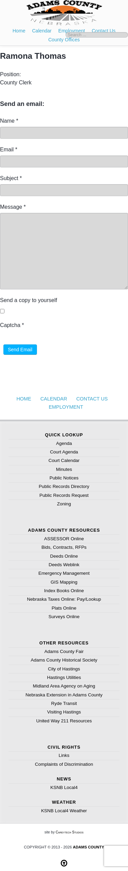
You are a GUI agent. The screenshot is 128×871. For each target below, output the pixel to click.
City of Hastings (64, 668)
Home (19, 30)
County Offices (64, 39)
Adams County (88, 847)
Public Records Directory (64, 486)
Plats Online (64, 608)
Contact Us (92, 399)
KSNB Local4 (64, 787)
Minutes (64, 469)
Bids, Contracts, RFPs (63, 547)
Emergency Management (63, 573)
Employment (66, 407)
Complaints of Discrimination (64, 764)
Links (64, 755)
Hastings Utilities (64, 677)
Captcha (12, 325)
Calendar (42, 30)
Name (9, 121)
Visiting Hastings (64, 712)
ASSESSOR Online (64, 538)
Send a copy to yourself (28, 300)
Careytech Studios (70, 832)
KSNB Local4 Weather (64, 810)
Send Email (20, 349)
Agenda (64, 443)
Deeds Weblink (63, 564)
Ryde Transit (64, 703)
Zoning (64, 503)
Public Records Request (63, 495)
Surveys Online (64, 616)
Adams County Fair (64, 651)
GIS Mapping (64, 582)
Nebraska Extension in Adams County (64, 694)
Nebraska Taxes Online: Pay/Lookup (64, 599)
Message (13, 207)
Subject (11, 178)
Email (8, 149)
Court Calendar (64, 460)
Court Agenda (64, 451)
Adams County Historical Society (64, 660)
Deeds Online (64, 556)
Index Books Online (64, 590)
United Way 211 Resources (64, 720)
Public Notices (64, 477)
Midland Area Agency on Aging (64, 686)
